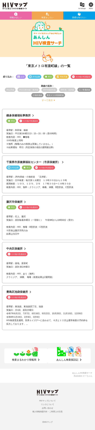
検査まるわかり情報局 (24, 359)
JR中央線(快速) (49, 90)
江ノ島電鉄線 (84, 90)
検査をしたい (47, 17)
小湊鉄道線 (37, 95)
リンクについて (47, 404)
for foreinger (82, 8)
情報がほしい (16, 17)
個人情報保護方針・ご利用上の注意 (47, 411)
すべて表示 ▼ (48, 100)
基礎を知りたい (79, 17)
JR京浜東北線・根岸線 (28, 90)
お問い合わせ (47, 408)
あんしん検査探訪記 (67, 359)
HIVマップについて (47, 401)
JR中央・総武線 (67, 90)
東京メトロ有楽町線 (55, 95)
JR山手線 (10, 90)
